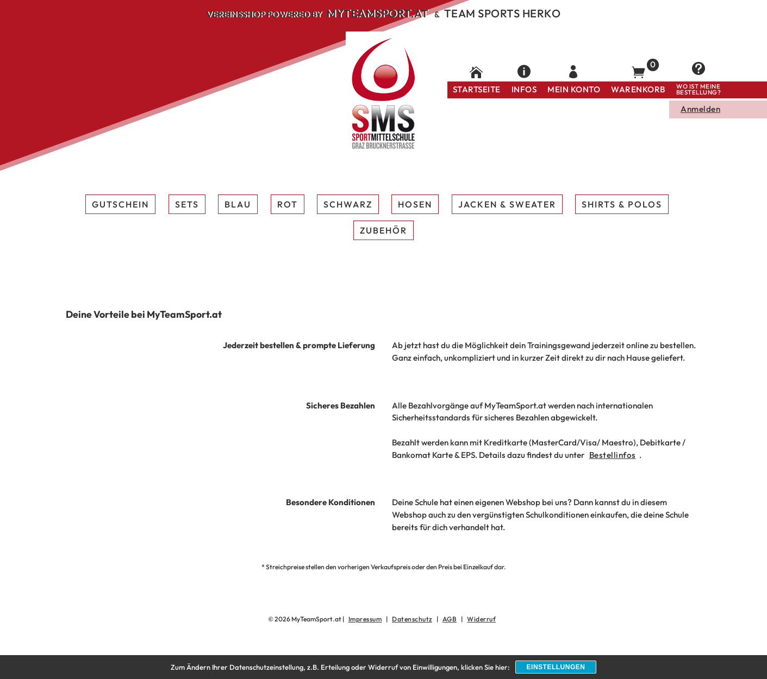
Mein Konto (573, 89)
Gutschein (120, 204)
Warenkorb (638, 89)
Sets (187, 204)
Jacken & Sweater (507, 204)
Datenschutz (412, 619)
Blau (238, 204)
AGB (449, 619)
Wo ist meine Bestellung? (698, 90)
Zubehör (383, 230)
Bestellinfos (612, 455)
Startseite (477, 89)
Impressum (365, 619)
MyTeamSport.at (377, 13)
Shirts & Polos (622, 204)
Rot (287, 204)
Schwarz (347, 204)
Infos (524, 89)
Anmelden (700, 109)
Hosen (415, 204)
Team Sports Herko (502, 13)
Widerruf (481, 619)
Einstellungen (556, 667)
